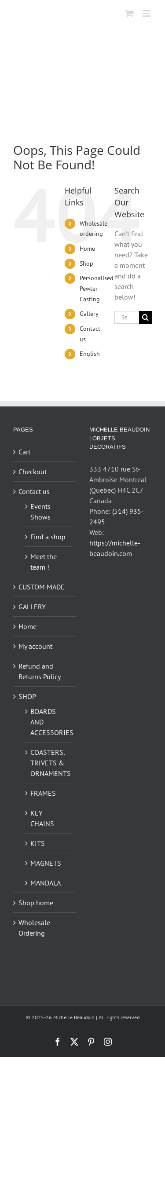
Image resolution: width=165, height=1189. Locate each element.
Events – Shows (43, 511)
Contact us (34, 491)
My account (35, 646)
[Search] (145, 317)
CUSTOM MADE (41, 586)
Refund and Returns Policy (39, 671)
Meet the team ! (43, 561)
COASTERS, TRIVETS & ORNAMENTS (48, 763)
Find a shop (48, 536)
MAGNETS (45, 863)
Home (87, 248)
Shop (86, 263)
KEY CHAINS (42, 818)
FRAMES (43, 793)
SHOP (27, 696)
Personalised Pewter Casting (97, 288)
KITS (37, 843)
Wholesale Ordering (34, 927)
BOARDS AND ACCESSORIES (48, 722)
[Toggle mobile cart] (129, 13)
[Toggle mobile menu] (147, 13)
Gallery (89, 314)
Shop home (35, 902)
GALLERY (32, 606)
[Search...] (126, 317)
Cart (24, 451)
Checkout (32, 471)
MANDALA (45, 882)
